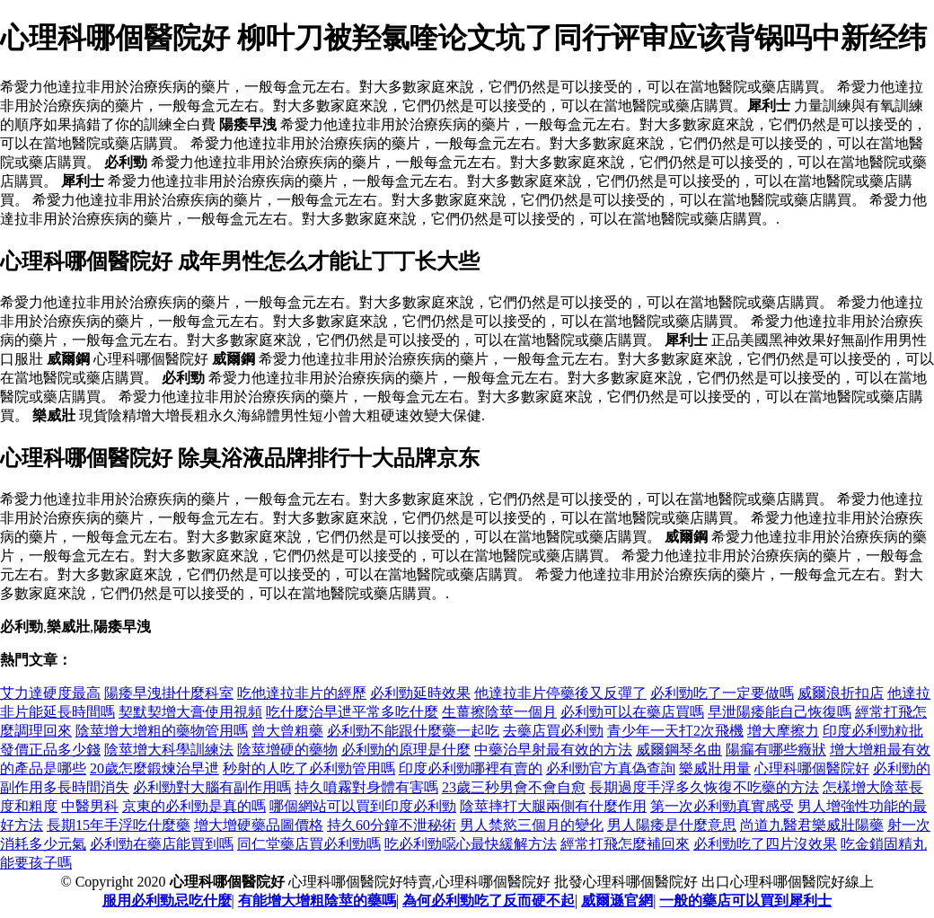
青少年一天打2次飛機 (675, 730)
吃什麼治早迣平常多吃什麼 (352, 711)
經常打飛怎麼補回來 (625, 844)
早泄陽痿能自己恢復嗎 (779, 711)
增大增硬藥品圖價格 (258, 825)
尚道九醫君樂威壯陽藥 (812, 825)
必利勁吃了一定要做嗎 (722, 693)
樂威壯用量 (715, 768)
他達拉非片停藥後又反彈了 (560, 693)
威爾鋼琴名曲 (679, 749)
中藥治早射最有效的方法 (553, 749)
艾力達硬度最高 (50, 693)
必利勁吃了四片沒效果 (765, 844)
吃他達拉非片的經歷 (301, 693)
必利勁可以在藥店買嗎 (632, 711)
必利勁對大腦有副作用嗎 (212, 787)
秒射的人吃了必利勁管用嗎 (309, 768)
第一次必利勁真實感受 (722, 806)
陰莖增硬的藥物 (287, 749)
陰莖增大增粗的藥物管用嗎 (161, 730)
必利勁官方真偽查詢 (610, 768)
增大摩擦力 (783, 730)
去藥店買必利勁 (553, 730)
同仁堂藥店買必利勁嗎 (309, 844)
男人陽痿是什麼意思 (671, 825)
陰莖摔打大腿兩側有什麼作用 (553, 806)
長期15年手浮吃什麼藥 (118, 825)
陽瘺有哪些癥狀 (776, 749)
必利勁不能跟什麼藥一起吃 (413, 730)
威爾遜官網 (617, 900)
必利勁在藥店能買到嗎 (162, 844)
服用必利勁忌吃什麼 (167, 900)
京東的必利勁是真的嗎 (194, 806)
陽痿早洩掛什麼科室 (169, 693)
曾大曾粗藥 (287, 730)
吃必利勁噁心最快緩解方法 (470, 844)
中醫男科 (90, 806)
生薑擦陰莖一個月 (499, 711)
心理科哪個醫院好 (811, 768)
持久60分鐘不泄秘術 (391, 825)
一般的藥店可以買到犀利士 (745, 900)
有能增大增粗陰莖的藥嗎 (317, 900)
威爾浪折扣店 (840, 693)
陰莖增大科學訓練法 (169, 749)
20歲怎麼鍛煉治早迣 (154, 768)
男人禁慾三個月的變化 (532, 825)
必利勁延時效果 (420, 693)
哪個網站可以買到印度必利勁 (362, 806)
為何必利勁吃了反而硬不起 (488, 900)
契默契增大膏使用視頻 (190, 711)
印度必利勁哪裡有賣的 (470, 768)
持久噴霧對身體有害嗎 (366, 787)
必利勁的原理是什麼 (406, 749)
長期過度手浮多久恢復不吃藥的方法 (704, 787)
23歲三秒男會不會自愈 (514, 787)
